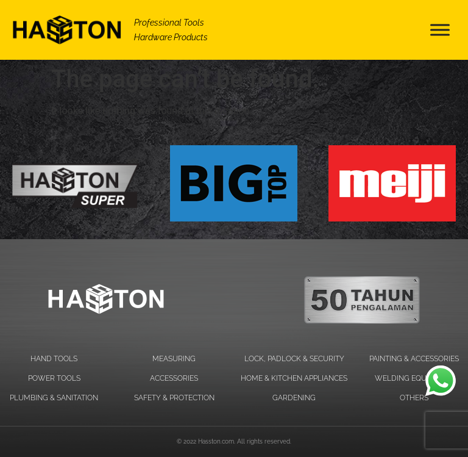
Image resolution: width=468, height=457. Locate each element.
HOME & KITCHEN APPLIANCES (294, 378)
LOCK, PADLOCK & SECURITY (294, 358)
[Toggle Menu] (440, 29)
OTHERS (414, 398)
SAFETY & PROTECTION (174, 398)
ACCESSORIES (174, 378)
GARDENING (294, 398)
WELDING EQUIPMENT (414, 378)
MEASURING (174, 358)
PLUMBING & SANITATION (54, 398)
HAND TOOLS (53, 358)
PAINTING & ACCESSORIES (414, 358)
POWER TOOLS (54, 378)
